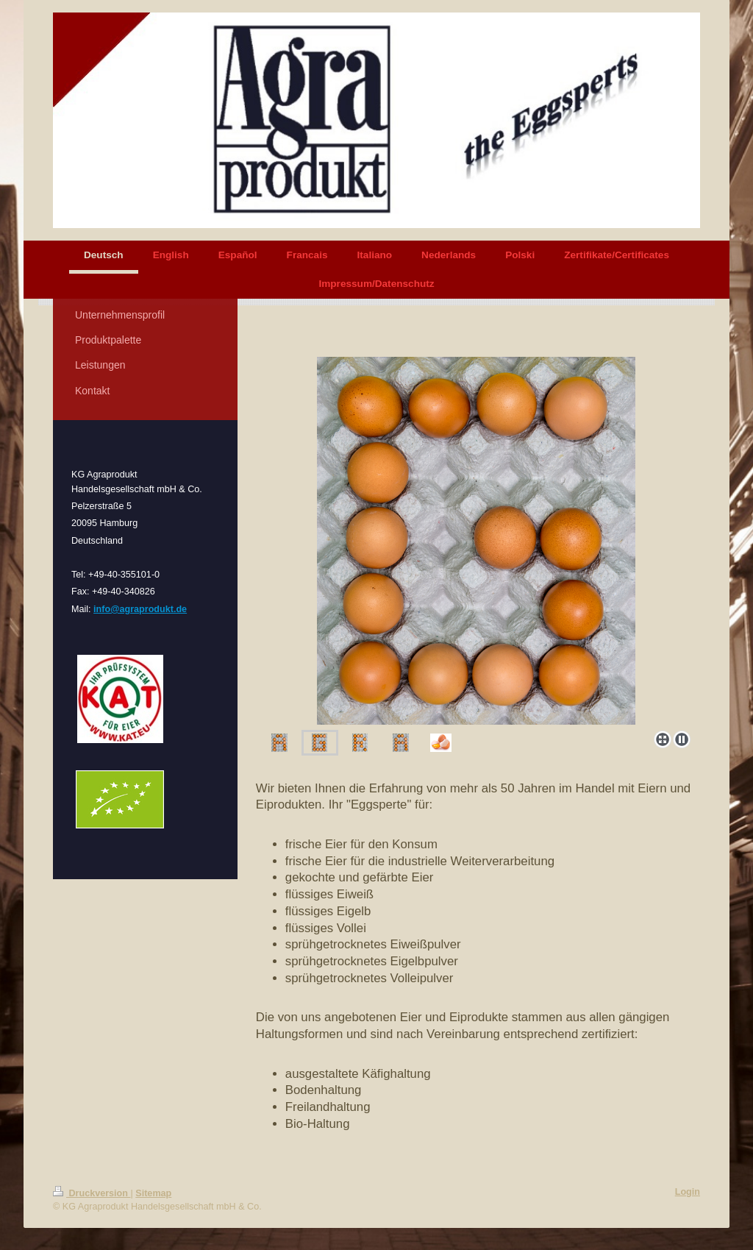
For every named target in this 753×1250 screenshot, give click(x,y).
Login (687, 1192)
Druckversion (92, 1193)
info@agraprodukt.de (140, 609)
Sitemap (153, 1193)
